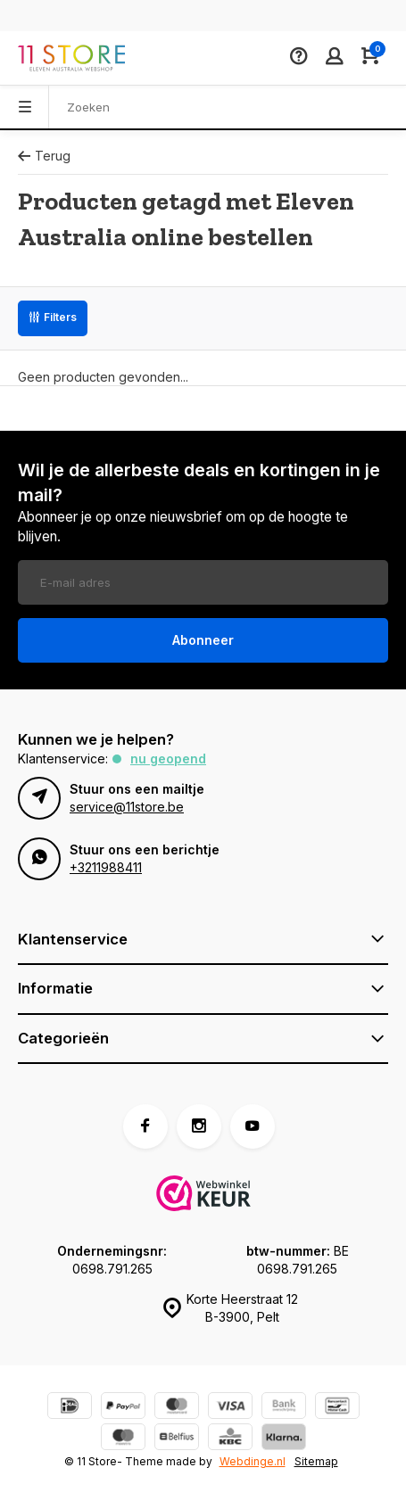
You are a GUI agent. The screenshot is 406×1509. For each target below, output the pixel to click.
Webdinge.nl (253, 1461)
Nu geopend (168, 758)
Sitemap (316, 1461)
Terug (44, 155)
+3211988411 (106, 867)
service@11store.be (127, 806)
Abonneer (203, 639)
